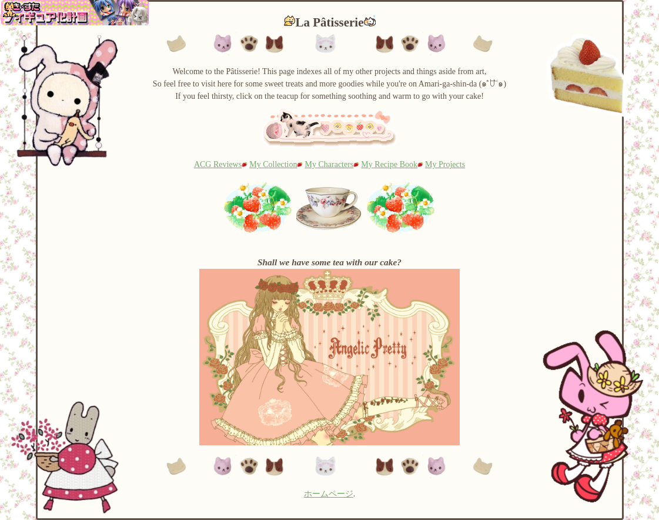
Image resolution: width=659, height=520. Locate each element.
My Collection (273, 164)
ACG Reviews (218, 164)
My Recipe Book (389, 164)
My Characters (329, 164)
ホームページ (328, 493)
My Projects (445, 164)
